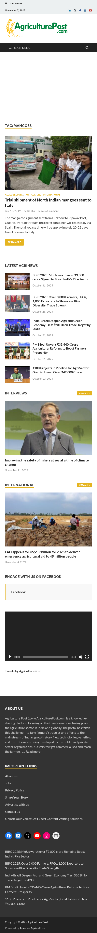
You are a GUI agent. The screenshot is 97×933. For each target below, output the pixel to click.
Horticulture (33, 194)
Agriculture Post (38, 922)
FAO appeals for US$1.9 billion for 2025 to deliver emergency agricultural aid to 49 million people (42, 554)
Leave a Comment (48, 211)
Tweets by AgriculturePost (23, 671)
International (51, 194)
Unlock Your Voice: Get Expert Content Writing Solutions (44, 819)
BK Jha (31, 211)
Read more (33, 751)
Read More (13, 241)
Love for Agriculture (32, 928)
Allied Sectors (14, 194)
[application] (48, 636)
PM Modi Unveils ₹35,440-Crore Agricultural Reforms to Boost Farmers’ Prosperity (60, 348)
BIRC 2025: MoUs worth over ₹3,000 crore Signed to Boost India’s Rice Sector (61, 277)
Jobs (8, 783)
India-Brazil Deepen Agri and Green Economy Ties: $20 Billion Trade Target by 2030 (62, 325)
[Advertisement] (48, 87)
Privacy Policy (14, 790)
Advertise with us (17, 804)
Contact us (12, 811)
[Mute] (81, 657)
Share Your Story (16, 797)
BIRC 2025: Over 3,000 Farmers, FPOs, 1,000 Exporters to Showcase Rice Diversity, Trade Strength (60, 301)
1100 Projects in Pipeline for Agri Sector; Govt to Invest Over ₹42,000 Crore (61, 370)
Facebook (18, 592)
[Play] (10, 657)
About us (11, 776)
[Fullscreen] (87, 657)
